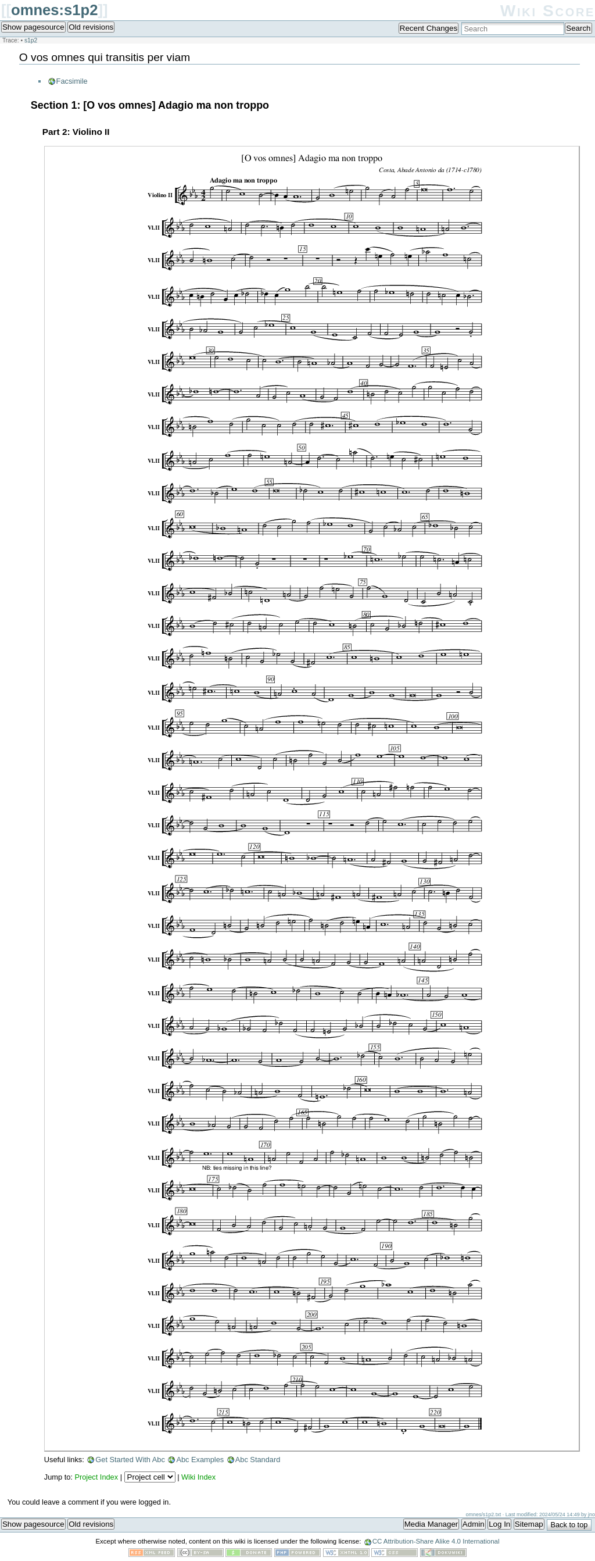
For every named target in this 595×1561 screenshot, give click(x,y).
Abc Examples (200, 1459)
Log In (499, 1524)
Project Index (96, 1477)
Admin (474, 1524)
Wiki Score (547, 11)
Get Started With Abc (130, 1459)
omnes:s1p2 (54, 10)
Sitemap (529, 1524)
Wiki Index (198, 1477)
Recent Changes (428, 28)
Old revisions (91, 27)
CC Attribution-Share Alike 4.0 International (436, 1541)
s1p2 (30, 40)
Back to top (568, 1524)
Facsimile (72, 81)
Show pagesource (33, 27)
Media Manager (431, 1524)
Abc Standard (258, 1459)
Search (578, 28)
